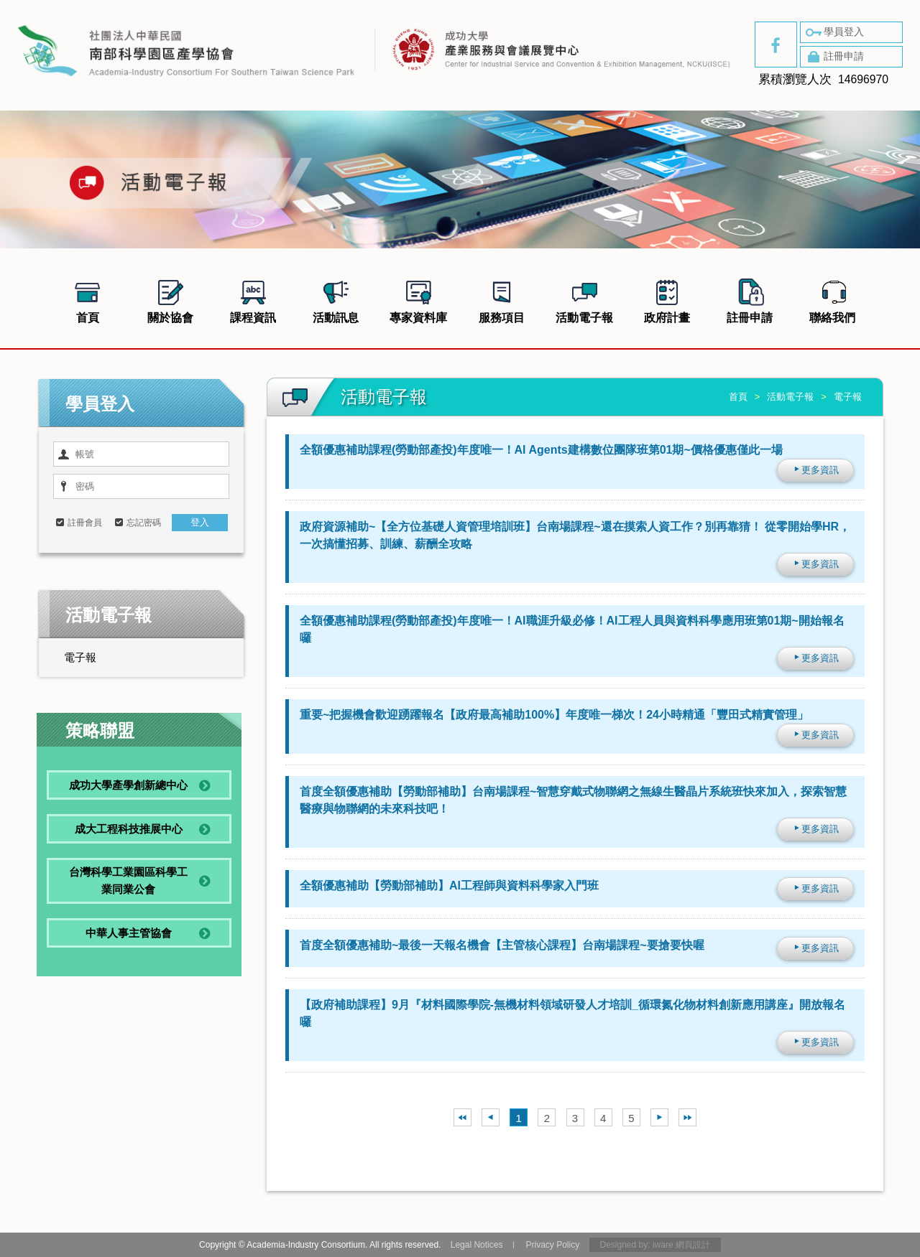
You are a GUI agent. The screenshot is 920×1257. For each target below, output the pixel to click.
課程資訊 (253, 299)
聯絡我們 (832, 299)
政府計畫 (667, 299)
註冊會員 (85, 523)
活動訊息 (336, 299)
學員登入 (834, 32)
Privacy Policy (552, 1245)
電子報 (80, 657)
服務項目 (502, 299)
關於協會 (170, 299)
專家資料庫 (418, 299)
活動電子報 (584, 299)
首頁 (87, 299)
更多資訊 (815, 469)
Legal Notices (477, 1245)
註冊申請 (834, 57)
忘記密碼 (143, 523)
